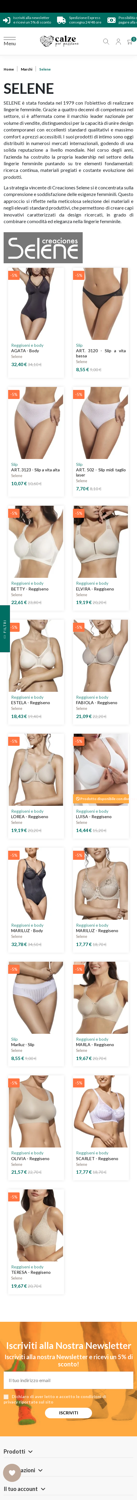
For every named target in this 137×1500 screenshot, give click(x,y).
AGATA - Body (25, 350)
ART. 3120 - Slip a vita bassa (101, 353)
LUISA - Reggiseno (94, 816)
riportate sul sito (36, 1401)
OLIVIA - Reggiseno (30, 1158)
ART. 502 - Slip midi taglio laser (101, 472)
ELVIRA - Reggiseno (95, 588)
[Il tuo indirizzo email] (68, 1380)
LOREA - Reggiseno (29, 816)
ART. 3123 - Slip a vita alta (35, 469)
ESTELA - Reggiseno (30, 702)
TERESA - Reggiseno (31, 1272)
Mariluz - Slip (22, 1044)
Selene (16, 356)
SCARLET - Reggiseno (97, 1158)
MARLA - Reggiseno (95, 1044)
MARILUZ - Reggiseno (97, 930)
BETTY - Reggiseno (30, 588)
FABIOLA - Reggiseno (96, 702)
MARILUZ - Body (27, 930)
